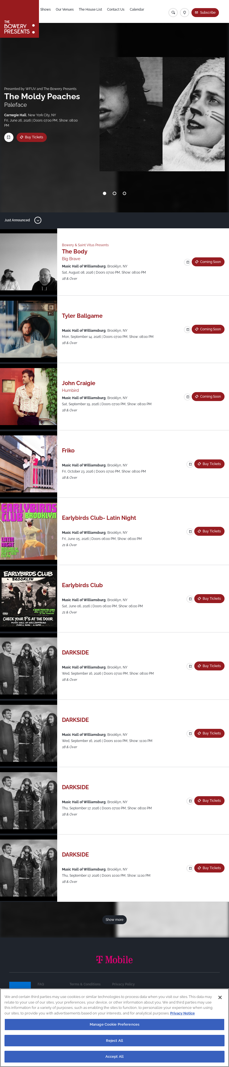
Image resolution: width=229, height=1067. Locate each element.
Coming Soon (210, 262)
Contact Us (121, 12)
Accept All (114, 1056)
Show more (114, 919)
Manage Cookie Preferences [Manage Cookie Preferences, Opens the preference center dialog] (114, 1024)
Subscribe (208, 12)
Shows (50, 12)
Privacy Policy (123, 984)
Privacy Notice (182, 1013)
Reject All (114, 1040)
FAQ (41, 984)
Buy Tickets (34, 137)
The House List (95, 12)
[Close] (220, 997)
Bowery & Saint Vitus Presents (85, 245)
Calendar (142, 12)
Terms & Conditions (85, 984)
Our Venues (69, 12)
